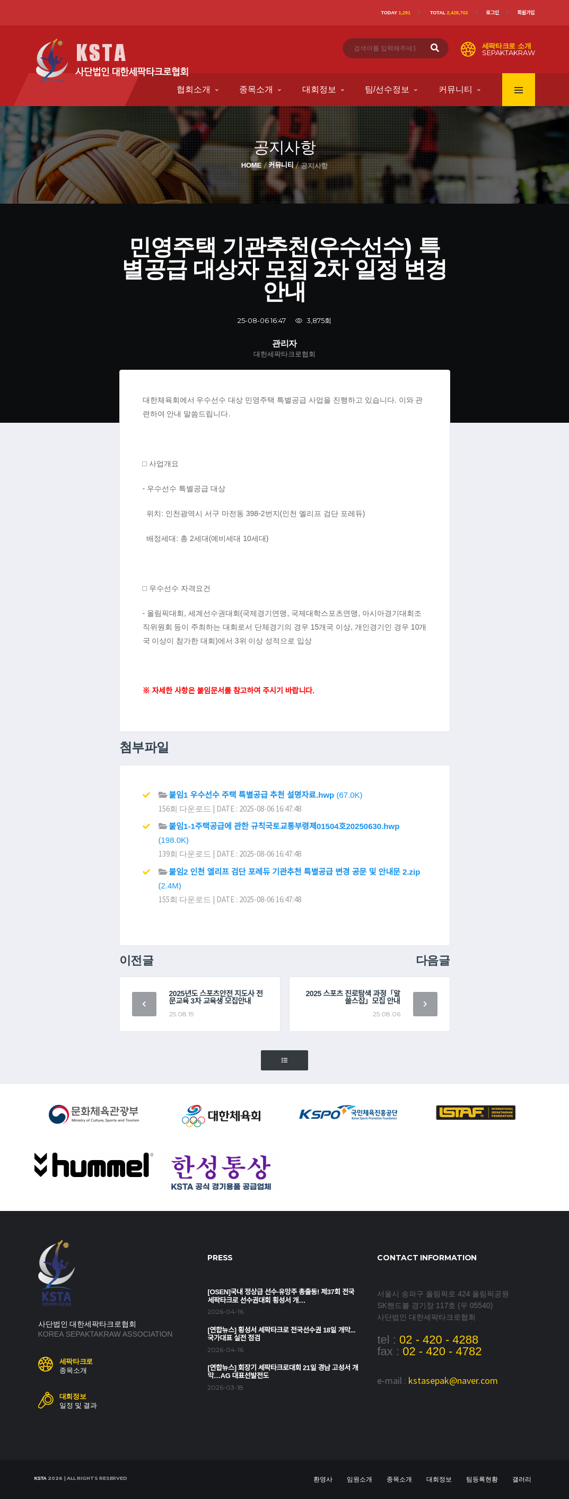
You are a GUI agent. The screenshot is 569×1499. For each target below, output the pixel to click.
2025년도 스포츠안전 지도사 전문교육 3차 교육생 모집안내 (216, 997)
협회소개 (194, 89)
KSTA (40, 1478)
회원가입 (526, 12)
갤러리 (521, 1479)
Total (449, 12)
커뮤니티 (455, 89)
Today (395, 12)
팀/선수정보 (387, 89)
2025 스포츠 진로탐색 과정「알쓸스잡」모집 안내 (352, 997)
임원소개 (359, 1479)
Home (251, 165)
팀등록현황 (482, 1479)
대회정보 (319, 89)
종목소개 (256, 89)
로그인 (493, 12)
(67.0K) (266, 794)
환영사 (322, 1479)
